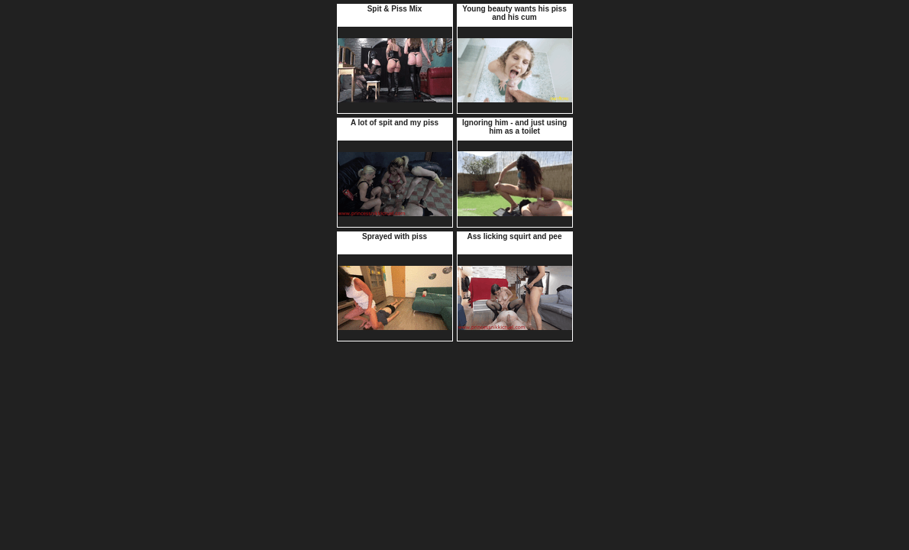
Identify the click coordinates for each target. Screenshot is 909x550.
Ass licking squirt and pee (514, 236)
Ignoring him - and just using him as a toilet (514, 126)
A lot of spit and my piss (394, 122)
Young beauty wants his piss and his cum (514, 13)
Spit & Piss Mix (394, 9)
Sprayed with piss (394, 236)
